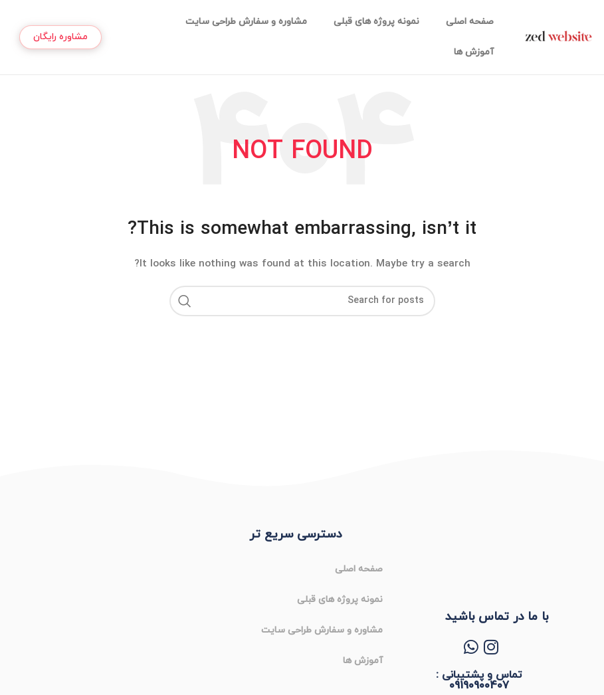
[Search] (302, 301)
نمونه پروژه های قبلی (376, 21)
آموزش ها (474, 52)
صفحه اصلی (470, 21)
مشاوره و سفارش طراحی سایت (246, 21)
